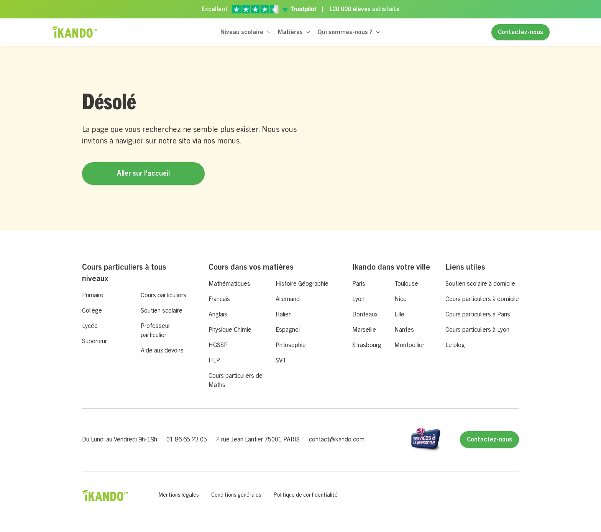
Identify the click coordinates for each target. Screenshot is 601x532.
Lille (399, 314)
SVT (281, 360)
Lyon (358, 299)
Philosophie (291, 345)
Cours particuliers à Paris (477, 314)
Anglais (218, 314)
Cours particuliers (163, 295)
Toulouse (406, 284)
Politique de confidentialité (306, 495)
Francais (219, 299)
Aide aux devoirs (162, 351)
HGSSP (218, 345)
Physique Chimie (230, 330)
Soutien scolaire (161, 311)
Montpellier (409, 345)
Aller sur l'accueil (143, 173)
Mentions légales (179, 495)
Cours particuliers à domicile (482, 299)
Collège (92, 311)
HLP (214, 360)
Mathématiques (229, 284)
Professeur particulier (155, 330)
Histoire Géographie (302, 284)
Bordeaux (365, 314)
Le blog (455, 345)
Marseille (364, 330)
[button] (246, 32)
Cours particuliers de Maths (236, 380)
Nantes (404, 330)
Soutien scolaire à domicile (480, 284)
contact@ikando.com (337, 439)
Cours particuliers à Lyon (477, 330)
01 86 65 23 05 (186, 439)
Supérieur (94, 341)
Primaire (92, 295)
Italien (284, 314)
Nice (400, 299)
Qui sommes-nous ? (345, 32)
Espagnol (288, 330)
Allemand (288, 299)
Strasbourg (366, 345)
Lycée (90, 326)
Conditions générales (236, 495)
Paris (358, 284)
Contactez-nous (520, 32)
